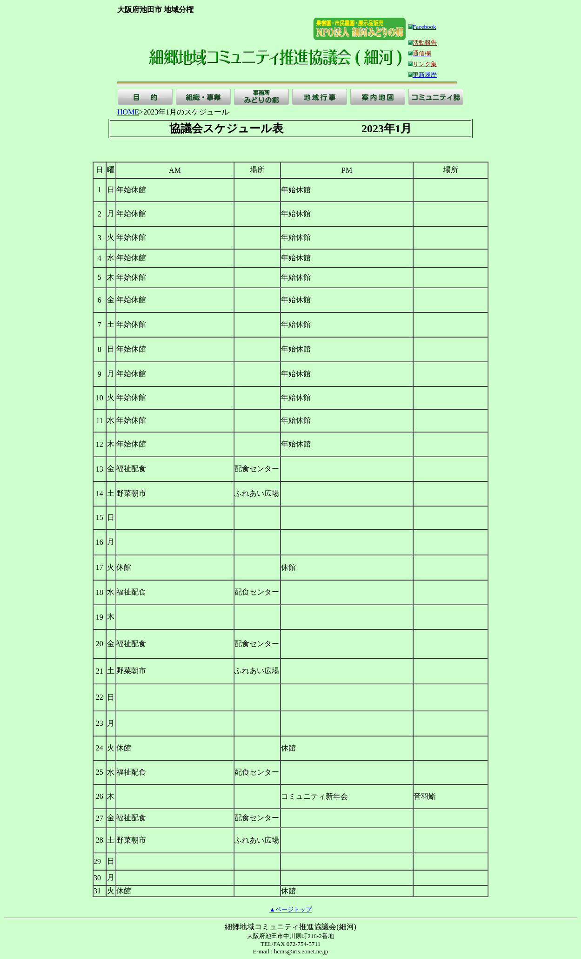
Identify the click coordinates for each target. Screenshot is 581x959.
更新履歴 (425, 74)
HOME (128, 112)
